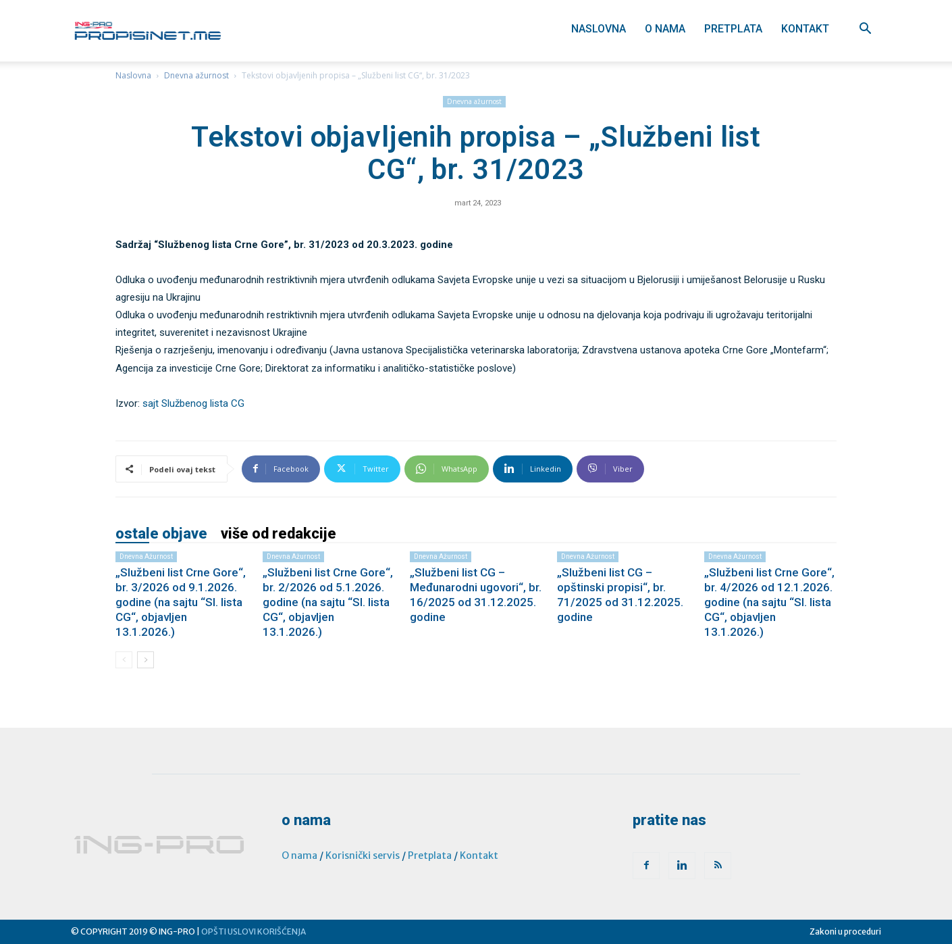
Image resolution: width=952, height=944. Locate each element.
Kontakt (805, 28)
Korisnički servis (362, 855)
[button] (865, 30)
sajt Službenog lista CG (193, 403)
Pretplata (733, 28)
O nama (665, 28)
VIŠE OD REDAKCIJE (278, 534)
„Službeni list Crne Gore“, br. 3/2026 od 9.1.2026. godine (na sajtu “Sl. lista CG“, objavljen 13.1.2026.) (180, 602)
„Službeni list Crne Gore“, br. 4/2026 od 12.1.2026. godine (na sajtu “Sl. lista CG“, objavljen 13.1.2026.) (769, 602)
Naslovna (598, 28)
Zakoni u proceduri (845, 931)
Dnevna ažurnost (196, 75)
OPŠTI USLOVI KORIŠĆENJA (253, 931)
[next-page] (145, 659)
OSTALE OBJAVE (161, 534)
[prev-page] (123, 659)
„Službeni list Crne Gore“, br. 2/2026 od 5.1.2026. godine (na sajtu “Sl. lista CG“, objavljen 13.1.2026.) (328, 602)
